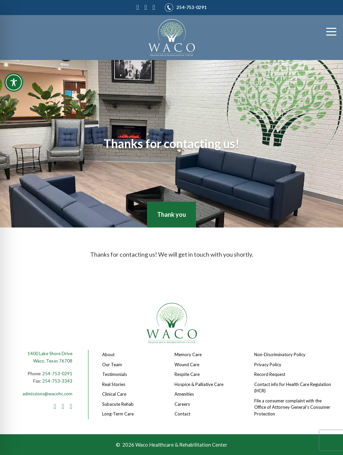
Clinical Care (114, 394)
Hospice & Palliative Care (199, 384)
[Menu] (331, 32)
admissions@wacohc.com (47, 393)
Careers (182, 404)
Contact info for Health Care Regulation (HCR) (292, 388)
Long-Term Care (118, 413)
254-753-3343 (57, 381)
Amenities (184, 394)
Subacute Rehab (118, 404)
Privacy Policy (267, 364)
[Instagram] (147, 6)
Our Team (112, 364)
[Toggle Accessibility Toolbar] (13, 82)
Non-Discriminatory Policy (279, 354)
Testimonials (114, 374)
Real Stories (113, 384)
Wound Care (187, 364)
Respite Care (187, 374)
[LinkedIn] (155, 6)
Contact (182, 413)
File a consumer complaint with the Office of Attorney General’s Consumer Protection (292, 407)
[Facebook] (139, 6)
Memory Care (188, 354)
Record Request (269, 374)
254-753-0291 (57, 373)
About (108, 354)
